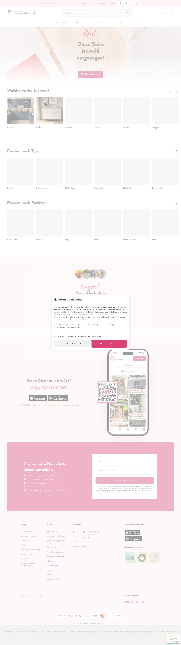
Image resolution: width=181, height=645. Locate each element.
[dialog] (90, 322)
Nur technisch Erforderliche (72, 343)
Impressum (80, 336)
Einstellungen (94, 336)
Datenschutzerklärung (63, 336)
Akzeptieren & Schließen (109, 343)
